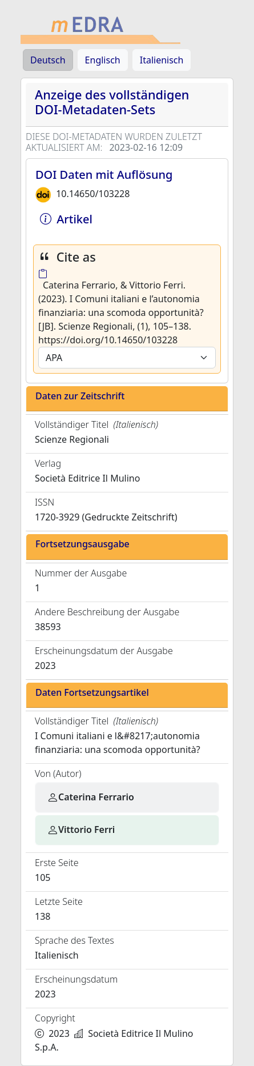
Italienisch (162, 60)
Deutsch (48, 60)
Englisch (102, 60)
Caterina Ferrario (90, 797)
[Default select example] (127, 357)
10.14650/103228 (93, 193)
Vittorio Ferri (81, 829)
